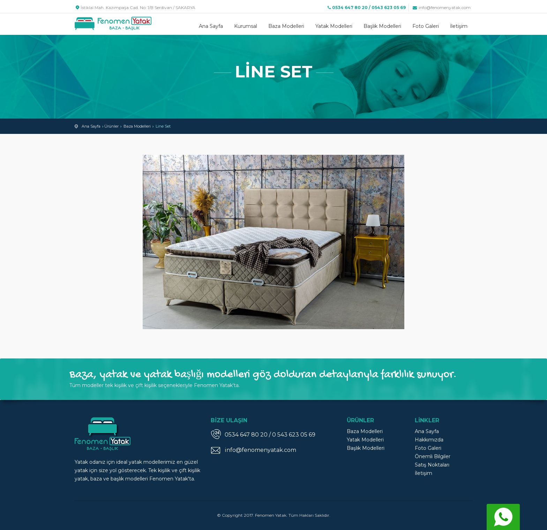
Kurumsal (245, 26)
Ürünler (111, 126)
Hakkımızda (429, 440)
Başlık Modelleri (382, 26)
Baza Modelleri (286, 26)
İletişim (458, 26)
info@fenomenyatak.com (441, 7)
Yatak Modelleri (333, 26)
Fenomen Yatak (113, 23)
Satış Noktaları (432, 465)
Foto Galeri (425, 26)
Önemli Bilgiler (432, 456)
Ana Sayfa (211, 26)
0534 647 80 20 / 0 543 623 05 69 (270, 434)
